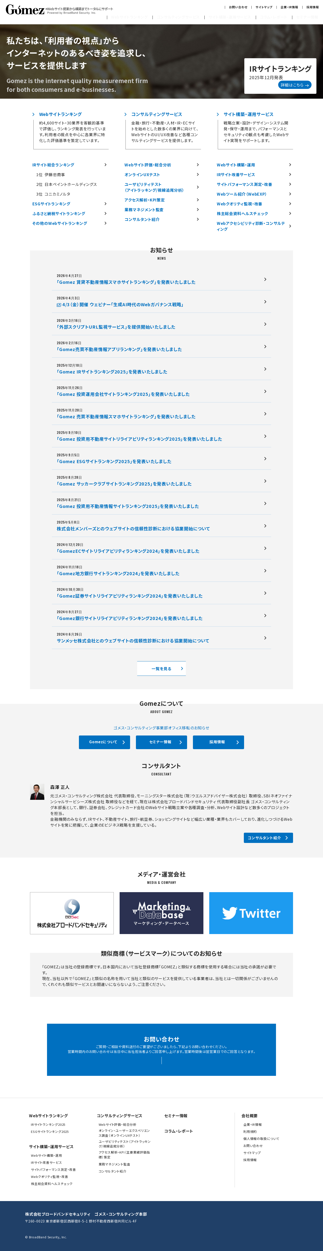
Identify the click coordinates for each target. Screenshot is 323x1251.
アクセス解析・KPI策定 (144, 200)
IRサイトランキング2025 (48, 1124)
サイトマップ (264, 7)
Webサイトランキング (129, 16)
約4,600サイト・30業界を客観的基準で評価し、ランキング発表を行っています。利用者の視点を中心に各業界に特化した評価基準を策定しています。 (72, 131)
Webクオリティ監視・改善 (239, 204)
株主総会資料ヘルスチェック (242, 213)
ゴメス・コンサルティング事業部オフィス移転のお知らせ (161, 728)
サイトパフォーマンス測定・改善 (244, 184)
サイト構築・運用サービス (230, 16)
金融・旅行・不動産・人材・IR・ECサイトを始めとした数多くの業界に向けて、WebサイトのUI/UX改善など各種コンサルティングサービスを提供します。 (164, 131)
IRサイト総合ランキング (53, 165)
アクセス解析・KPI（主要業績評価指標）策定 (124, 1154)
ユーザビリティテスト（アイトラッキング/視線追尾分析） (154, 187)
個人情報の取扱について (261, 1138)
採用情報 (312, 7)
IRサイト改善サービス (236, 174)
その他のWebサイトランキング (59, 223)
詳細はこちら (295, 85)
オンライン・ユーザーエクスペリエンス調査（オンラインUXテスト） (124, 1133)
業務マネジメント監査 (144, 209)
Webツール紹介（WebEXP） (242, 194)
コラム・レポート (273, 16)
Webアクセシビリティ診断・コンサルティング (251, 226)
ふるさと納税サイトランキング (58, 213)
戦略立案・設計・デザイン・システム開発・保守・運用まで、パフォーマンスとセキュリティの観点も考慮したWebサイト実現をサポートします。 (256, 131)
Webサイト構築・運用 (236, 165)
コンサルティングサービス (178, 16)
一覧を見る (161, 668)
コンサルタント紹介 (142, 219)
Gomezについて (103, 741)
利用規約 (250, 1131)
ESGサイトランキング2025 (50, 1131)
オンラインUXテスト (142, 174)
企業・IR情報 (289, 7)
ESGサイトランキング (51, 204)
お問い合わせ (238, 7)
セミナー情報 (307, 16)
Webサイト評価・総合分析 (147, 165)
